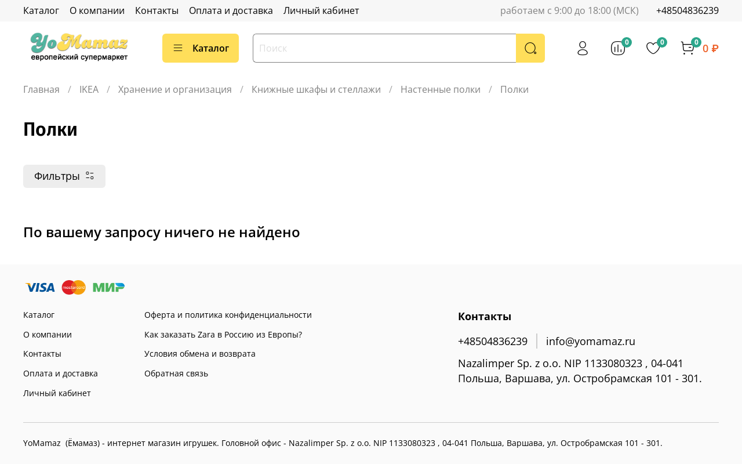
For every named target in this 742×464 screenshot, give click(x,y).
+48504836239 (687, 10)
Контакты (157, 10)
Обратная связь (176, 373)
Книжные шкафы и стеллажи (316, 89)
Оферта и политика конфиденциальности (228, 314)
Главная (41, 89)
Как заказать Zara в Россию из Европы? (223, 334)
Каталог (41, 10)
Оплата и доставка (231, 10)
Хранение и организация (175, 89)
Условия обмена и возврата (200, 353)
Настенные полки (441, 89)
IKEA (89, 89)
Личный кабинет (321, 10)
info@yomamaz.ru (590, 341)
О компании (97, 10)
